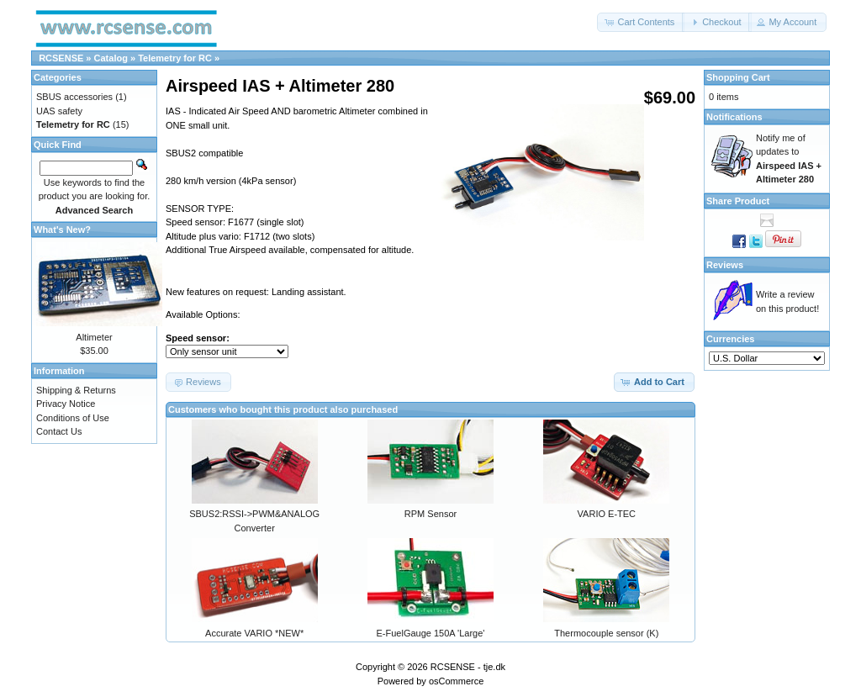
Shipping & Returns (76, 390)
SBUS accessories (74, 97)
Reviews (724, 265)
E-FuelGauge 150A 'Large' (431, 633)
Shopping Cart (738, 77)
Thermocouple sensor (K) (606, 633)
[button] (640, 22)
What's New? (62, 229)
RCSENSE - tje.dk (467, 667)
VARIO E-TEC (607, 514)
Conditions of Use (72, 418)
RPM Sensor (430, 514)
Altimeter (94, 337)
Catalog (111, 58)
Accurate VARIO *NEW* (254, 633)
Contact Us (59, 431)
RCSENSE (61, 58)
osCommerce (456, 681)
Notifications (734, 117)
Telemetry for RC (175, 58)
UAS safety (59, 111)
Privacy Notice (65, 404)
